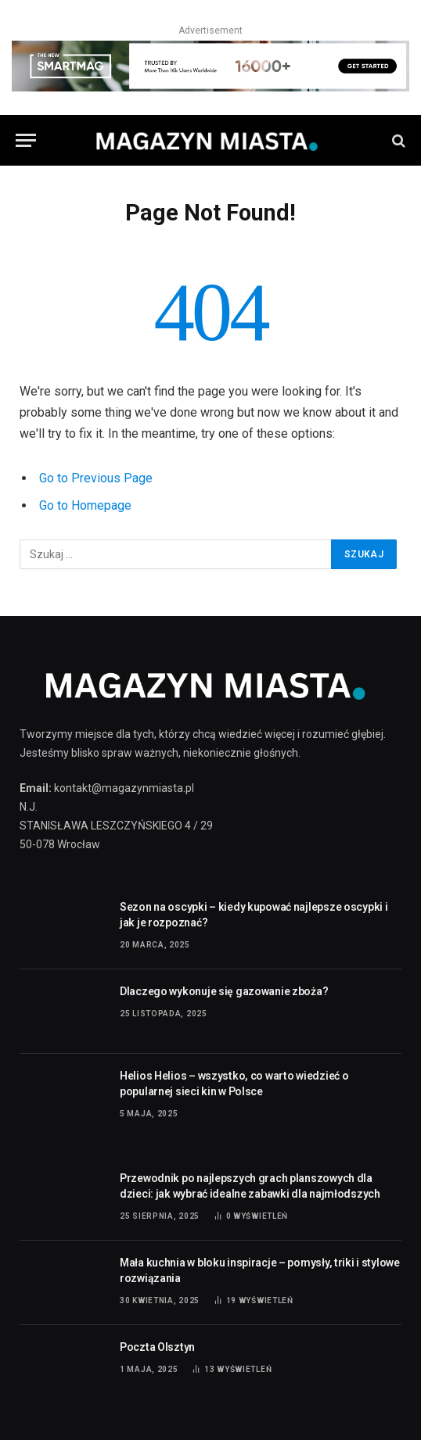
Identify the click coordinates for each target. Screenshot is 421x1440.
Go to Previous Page (96, 478)
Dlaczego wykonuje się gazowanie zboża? (224, 991)
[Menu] (26, 140)
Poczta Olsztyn (157, 1347)
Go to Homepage (85, 505)
